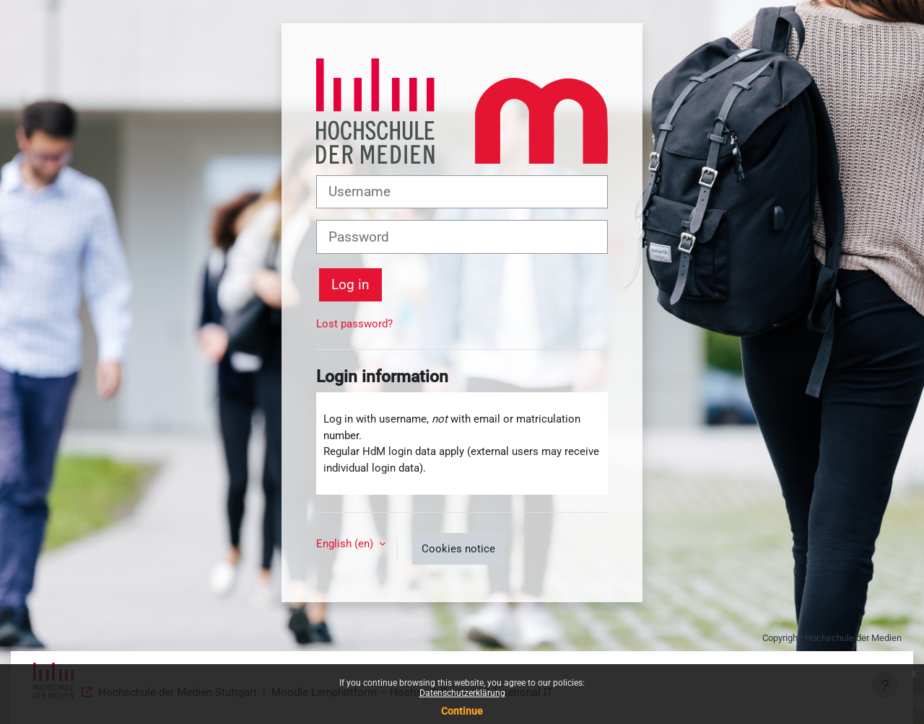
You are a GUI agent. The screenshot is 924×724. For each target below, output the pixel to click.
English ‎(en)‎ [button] (346, 543)
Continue (462, 711)
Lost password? (354, 323)
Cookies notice (458, 548)
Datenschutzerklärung (462, 693)
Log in (350, 285)
